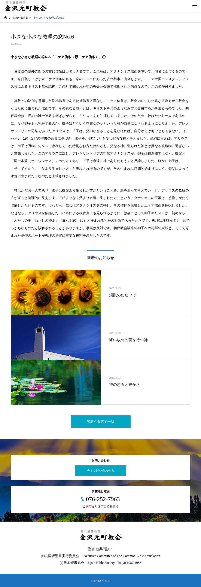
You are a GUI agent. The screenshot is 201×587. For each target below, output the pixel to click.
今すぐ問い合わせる (100, 470)
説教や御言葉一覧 (100, 421)
